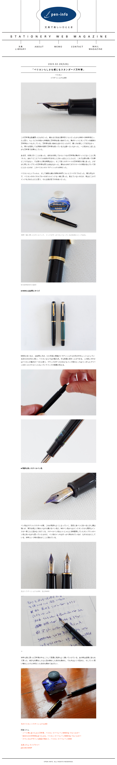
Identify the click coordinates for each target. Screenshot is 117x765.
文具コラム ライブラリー (30, 745)
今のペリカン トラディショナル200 (34, 724)
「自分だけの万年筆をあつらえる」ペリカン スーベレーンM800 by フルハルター (51, 736)
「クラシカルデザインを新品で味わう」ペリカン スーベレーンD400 (46, 739)
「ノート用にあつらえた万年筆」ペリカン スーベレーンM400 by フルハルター (50, 733)
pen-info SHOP (26, 748)
